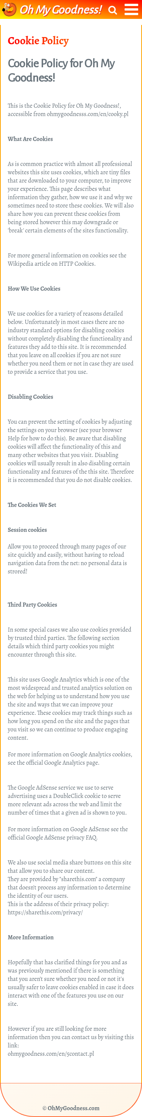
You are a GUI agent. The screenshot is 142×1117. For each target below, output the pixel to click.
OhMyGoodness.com (74, 1108)
